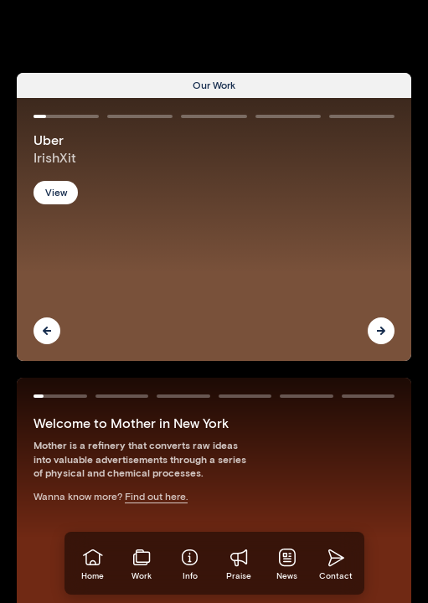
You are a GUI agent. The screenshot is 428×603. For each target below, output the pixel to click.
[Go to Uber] (214, 229)
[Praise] (239, 563)
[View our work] (141, 563)
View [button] (56, 192)
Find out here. (156, 496)
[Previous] (47, 330)
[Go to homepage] (93, 563)
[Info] (190, 563)
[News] (287, 563)
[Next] (381, 330)
